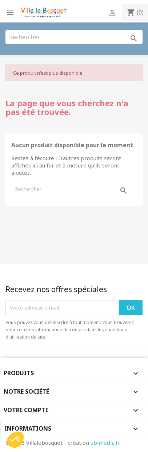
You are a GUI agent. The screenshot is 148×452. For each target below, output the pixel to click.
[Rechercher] (74, 37)
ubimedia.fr (105, 442)
